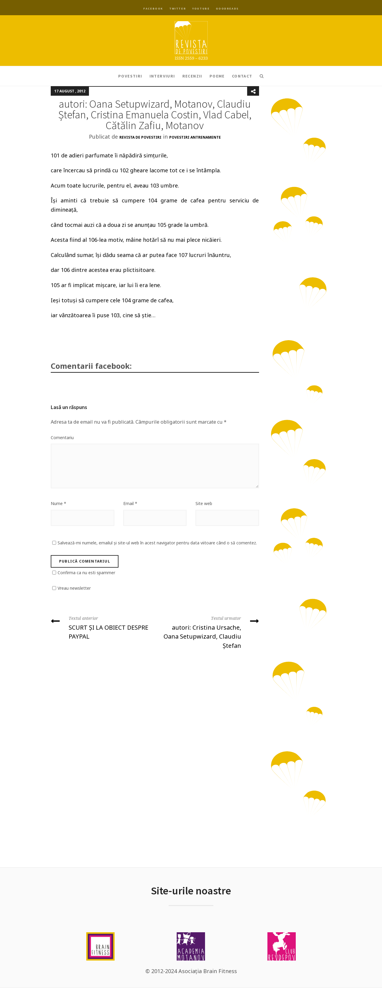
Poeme (217, 76)
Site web (203, 503)
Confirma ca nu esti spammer (86, 572)
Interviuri (162, 76)
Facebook (153, 8)
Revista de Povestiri (140, 137)
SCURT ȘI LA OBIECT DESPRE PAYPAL (100, 627)
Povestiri (130, 76)
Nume (58, 503)
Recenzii (192, 76)
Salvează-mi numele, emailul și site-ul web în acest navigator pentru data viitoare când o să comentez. (157, 543)
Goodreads (227, 8)
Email (130, 503)
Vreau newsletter (74, 588)
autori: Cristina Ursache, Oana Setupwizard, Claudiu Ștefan (209, 632)
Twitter (177, 8)
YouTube (201, 8)
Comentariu (62, 437)
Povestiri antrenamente (195, 137)
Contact (242, 76)
